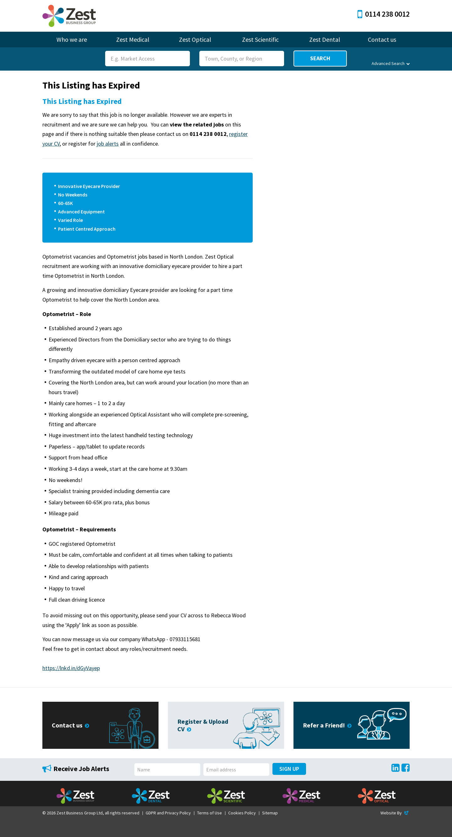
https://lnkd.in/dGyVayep (71, 668)
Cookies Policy (242, 813)
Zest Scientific (260, 39)
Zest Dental (324, 39)
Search (320, 58)
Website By (395, 813)
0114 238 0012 (384, 14)
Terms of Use (209, 813)
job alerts (108, 143)
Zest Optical (195, 39)
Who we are (71, 39)
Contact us (382, 39)
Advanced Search (391, 63)
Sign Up (289, 768)
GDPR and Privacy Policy (168, 813)
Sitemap (270, 813)
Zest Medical (132, 39)
